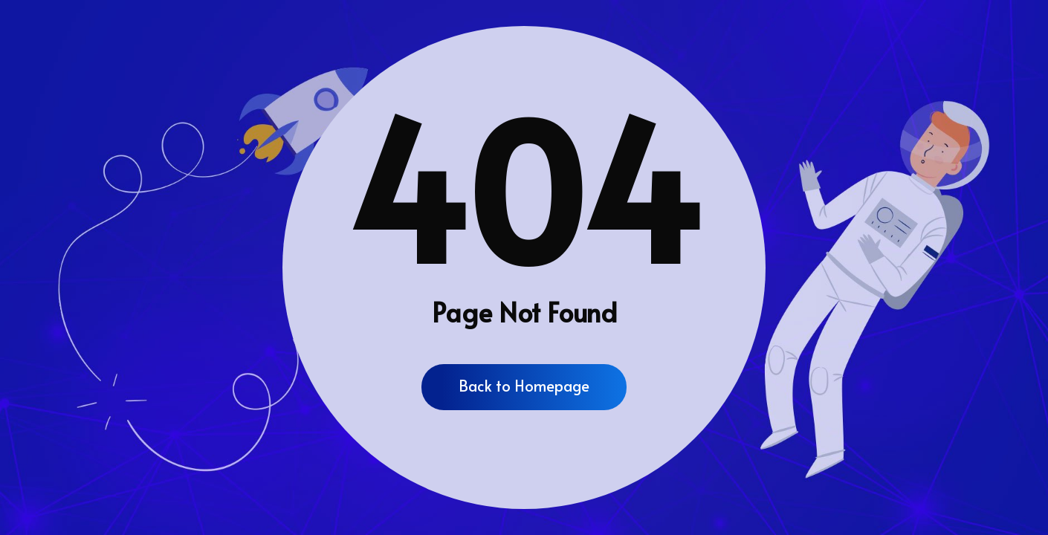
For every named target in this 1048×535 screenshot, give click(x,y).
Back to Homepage (524, 385)
